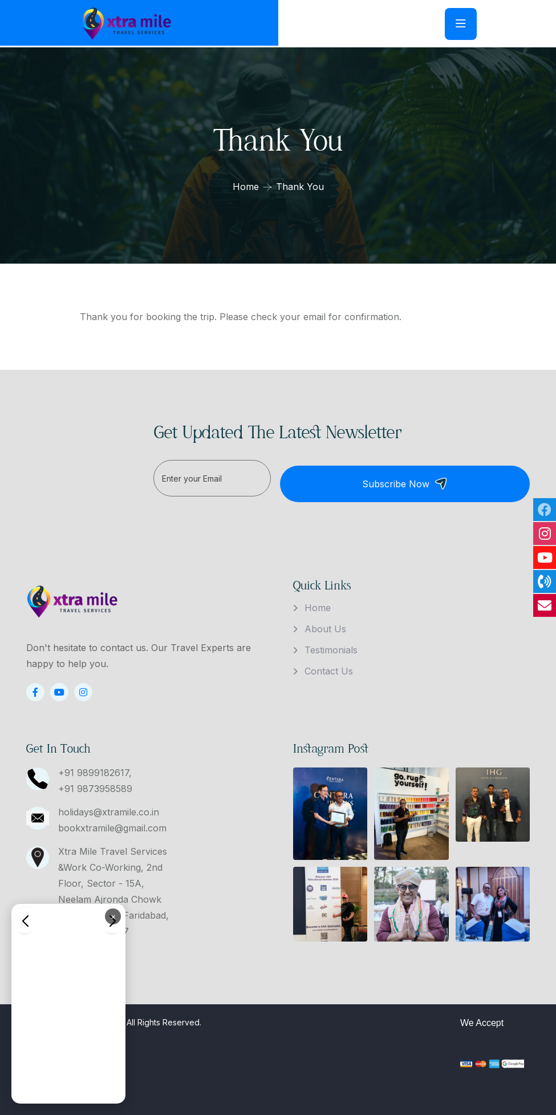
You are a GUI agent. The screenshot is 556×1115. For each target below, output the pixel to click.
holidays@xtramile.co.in (108, 807)
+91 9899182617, (95, 767)
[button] (25, 919)
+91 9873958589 (95, 783)
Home (246, 186)
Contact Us (329, 665)
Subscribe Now (465, 478)
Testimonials (331, 644)
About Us (325, 623)
